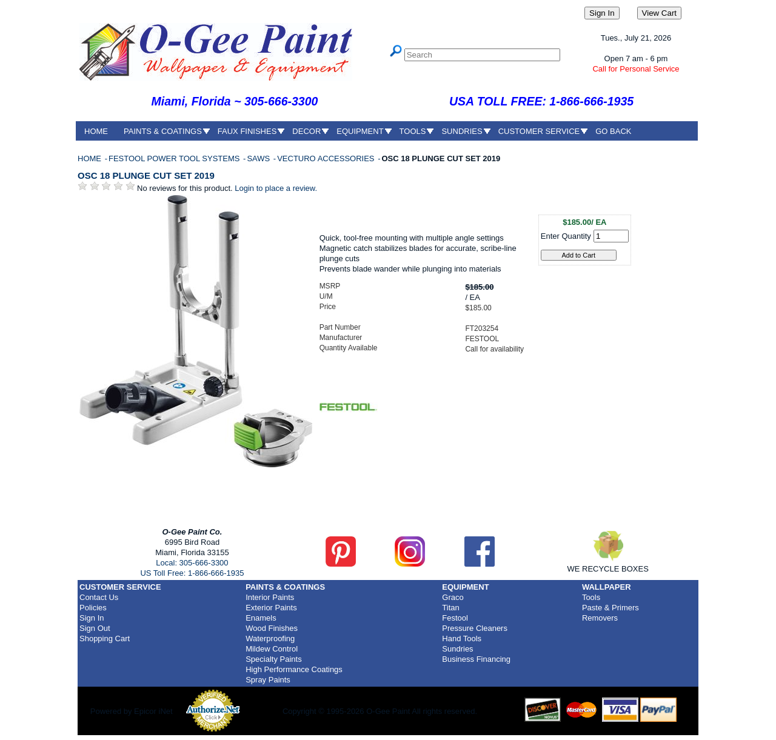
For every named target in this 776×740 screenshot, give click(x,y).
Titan (450, 607)
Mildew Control (272, 648)
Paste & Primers (610, 607)
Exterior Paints (271, 607)
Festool (455, 617)
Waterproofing (270, 638)
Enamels (261, 617)
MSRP (330, 286)
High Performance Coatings (294, 669)
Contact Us (98, 597)
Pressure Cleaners (474, 628)
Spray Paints (268, 679)
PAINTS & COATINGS (163, 131)
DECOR (306, 131)
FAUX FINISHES (247, 131)
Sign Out (94, 628)
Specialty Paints (274, 659)
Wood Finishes (272, 628)
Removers (600, 617)
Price (327, 306)
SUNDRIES (461, 131)
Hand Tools (461, 638)
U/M (326, 296)
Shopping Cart (104, 638)
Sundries (457, 648)
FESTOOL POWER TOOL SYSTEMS (175, 158)
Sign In (91, 617)
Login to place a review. (276, 188)
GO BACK (613, 131)
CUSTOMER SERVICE (539, 131)
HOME (96, 131)
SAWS (259, 158)
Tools (591, 597)
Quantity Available (348, 348)
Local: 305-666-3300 (192, 562)
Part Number (340, 327)
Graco (452, 597)
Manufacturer (341, 337)
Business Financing (476, 659)
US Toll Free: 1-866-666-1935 (192, 573)
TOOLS (413, 131)
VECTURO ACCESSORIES (326, 158)
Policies (93, 607)
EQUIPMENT (359, 131)
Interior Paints (270, 597)
